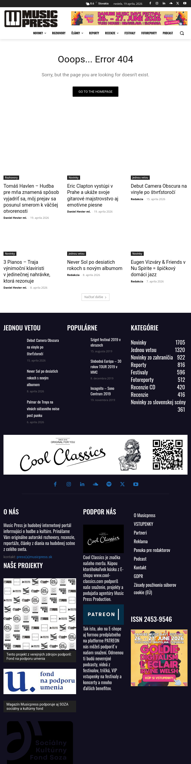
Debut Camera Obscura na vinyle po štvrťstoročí (155, 188)
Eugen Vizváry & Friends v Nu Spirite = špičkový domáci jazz (159, 255)
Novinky (74, 177)
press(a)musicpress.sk (34, 529)
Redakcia (137, 197)
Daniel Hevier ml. (15, 208)
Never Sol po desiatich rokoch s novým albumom (95, 255)
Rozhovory (11, 177)
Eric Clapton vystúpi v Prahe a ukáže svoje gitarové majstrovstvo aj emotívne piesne (95, 194)
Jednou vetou (140, 177)
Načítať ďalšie (95, 279)
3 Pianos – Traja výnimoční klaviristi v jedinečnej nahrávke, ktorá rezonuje (28, 258)
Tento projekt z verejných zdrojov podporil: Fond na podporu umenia (38, 629)
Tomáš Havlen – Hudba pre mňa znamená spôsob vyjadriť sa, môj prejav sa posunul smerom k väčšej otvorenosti (31, 194)
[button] (182, 33)
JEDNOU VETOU (22, 310)
